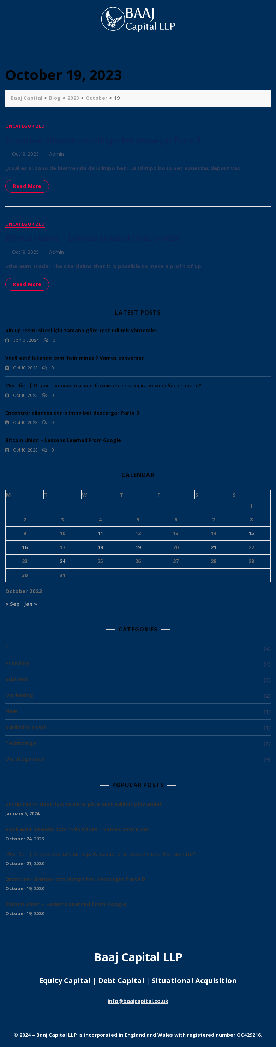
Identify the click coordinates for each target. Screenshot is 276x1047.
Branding (17, 664)
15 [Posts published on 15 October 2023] (251, 534)
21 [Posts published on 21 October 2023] (213, 548)
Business (16, 680)
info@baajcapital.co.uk (138, 1001)
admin (56, 154)
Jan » (30, 604)
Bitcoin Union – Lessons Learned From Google (92, 239)
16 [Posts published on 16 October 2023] (25, 548)
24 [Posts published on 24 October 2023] (62, 562)
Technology (20, 743)
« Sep (12, 604)
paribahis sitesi (25, 727)
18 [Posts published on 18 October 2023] (100, 548)
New (11, 711)
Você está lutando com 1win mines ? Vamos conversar (74, 359)
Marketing (19, 696)
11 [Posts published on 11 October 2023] (100, 534)
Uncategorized (25, 126)
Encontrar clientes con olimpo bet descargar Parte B (103, 140)
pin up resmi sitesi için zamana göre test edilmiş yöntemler (81, 331)
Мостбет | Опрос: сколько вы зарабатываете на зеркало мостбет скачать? (103, 386)
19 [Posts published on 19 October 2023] (138, 548)
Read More (27, 186)
